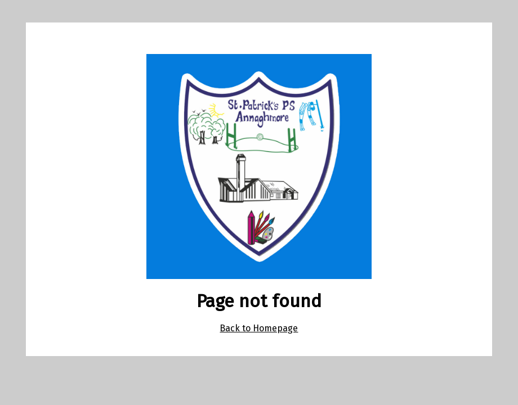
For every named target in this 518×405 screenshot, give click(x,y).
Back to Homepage (259, 328)
